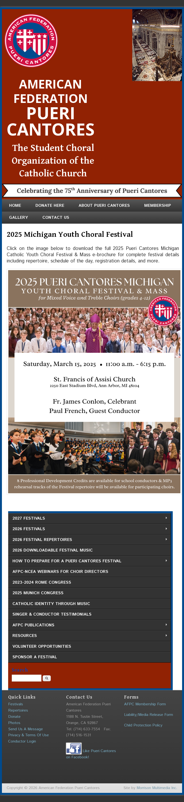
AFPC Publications (87, 625)
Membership (157, 205)
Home (15, 205)
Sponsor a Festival (34, 657)
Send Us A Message (25, 729)
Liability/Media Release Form (148, 715)
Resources (87, 636)
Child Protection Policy (143, 725)
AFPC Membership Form (145, 704)
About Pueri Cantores (104, 205)
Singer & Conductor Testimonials (52, 614)
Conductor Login (22, 741)
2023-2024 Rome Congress (41, 582)
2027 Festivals (87, 519)
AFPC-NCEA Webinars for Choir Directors (60, 572)
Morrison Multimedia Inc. (157, 788)
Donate (14, 716)
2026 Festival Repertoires (87, 540)
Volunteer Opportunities (41, 646)
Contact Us (55, 217)
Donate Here (49, 205)
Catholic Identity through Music (51, 604)
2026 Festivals (87, 529)
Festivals (15, 704)
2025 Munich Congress (37, 593)
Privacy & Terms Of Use (28, 735)
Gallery (18, 217)
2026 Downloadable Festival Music (52, 550)
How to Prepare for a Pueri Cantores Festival (87, 561)
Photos (14, 723)
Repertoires (18, 710)
